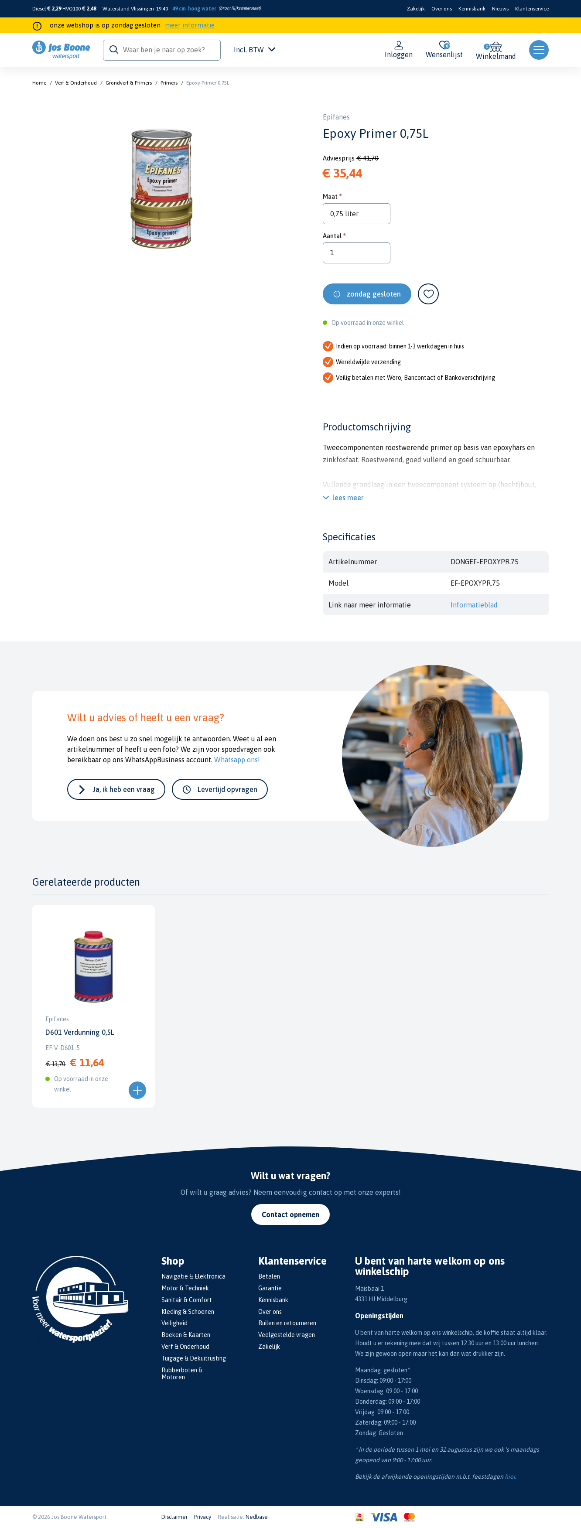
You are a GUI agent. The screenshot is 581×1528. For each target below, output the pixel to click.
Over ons (441, 9)
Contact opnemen (290, 1214)
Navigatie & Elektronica (193, 1276)
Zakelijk (416, 9)
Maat (330, 196)
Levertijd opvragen (227, 789)
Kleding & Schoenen (187, 1311)
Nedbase (257, 1517)
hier (510, 1476)
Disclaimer (174, 1517)
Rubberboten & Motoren (181, 1374)
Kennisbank (471, 9)
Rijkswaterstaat (245, 8)
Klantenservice (532, 9)
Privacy (202, 1517)
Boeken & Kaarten (185, 1334)
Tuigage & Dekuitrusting (193, 1358)
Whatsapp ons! (237, 760)
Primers (169, 82)
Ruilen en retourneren (287, 1323)
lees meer (348, 497)
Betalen (269, 1276)
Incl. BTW (254, 50)
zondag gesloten (374, 294)
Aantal (332, 235)
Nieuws (500, 9)
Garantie (270, 1288)
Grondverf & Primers (129, 82)
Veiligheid (174, 1323)
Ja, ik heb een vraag (124, 789)
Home (39, 82)
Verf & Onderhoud (76, 82)
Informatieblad (474, 605)
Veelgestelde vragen (286, 1334)
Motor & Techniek (185, 1288)
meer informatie (190, 25)
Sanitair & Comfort (186, 1299)
